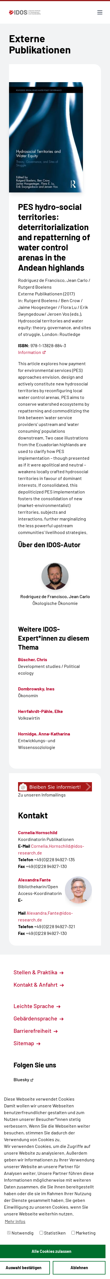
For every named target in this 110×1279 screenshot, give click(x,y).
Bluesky (24, 1079)
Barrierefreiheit (36, 1030)
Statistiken (52, 1232)
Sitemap (27, 1043)
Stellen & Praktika (38, 972)
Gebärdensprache (38, 1018)
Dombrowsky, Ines (36, 688)
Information (32, 352)
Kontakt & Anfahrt (39, 984)
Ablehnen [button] (79, 1267)
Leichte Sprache (37, 1005)
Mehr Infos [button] (15, 1221)
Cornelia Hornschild (37, 832)
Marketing (83, 1232)
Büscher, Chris (32, 659)
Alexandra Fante (34, 879)
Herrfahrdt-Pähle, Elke (40, 711)
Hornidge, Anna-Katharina (44, 733)
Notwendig (20, 1232)
